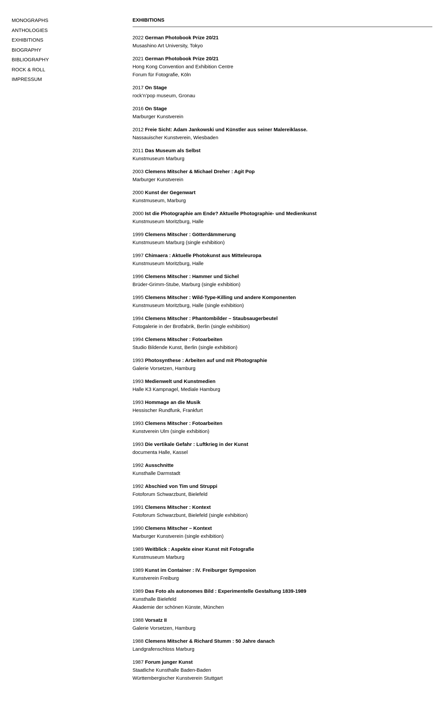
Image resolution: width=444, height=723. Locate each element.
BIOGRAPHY (26, 50)
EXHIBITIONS (27, 40)
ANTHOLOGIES (30, 30)
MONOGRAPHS (30, 20)
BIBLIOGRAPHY (30, 59)
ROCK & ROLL (28, 69)
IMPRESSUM (27, 79)
